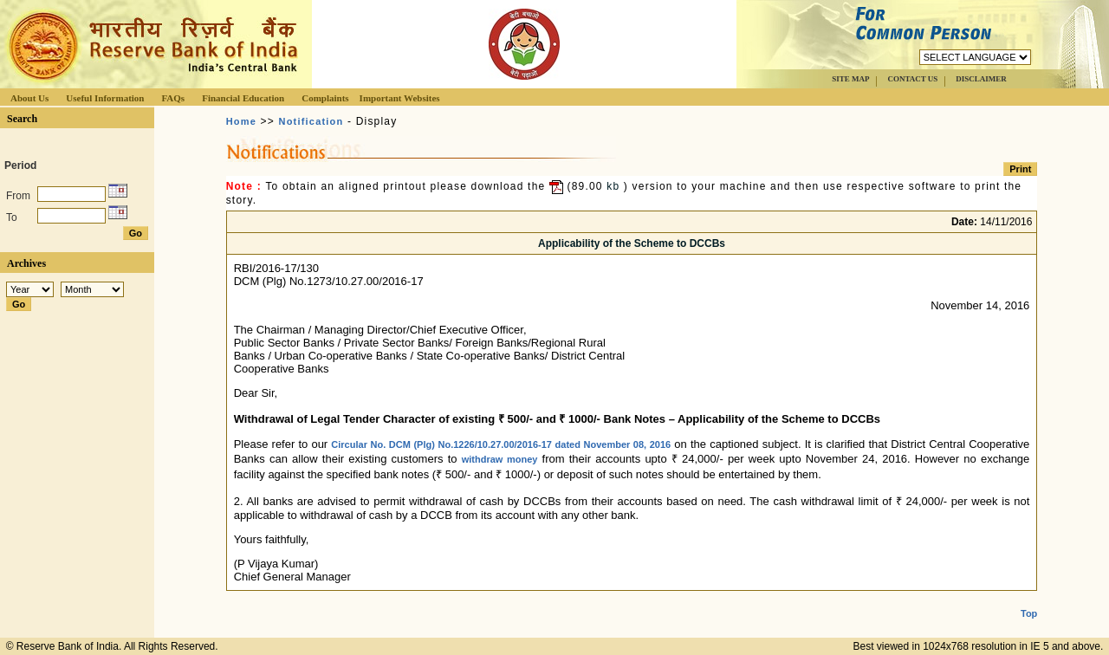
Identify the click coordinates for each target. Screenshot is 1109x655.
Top (1029, 599)
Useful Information (105, 98)
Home (241, 121)
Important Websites (400, 98)
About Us (29, 98)
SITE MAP (850, 79)
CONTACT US (912, 79)
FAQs (173, 98)
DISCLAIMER (981, 79)
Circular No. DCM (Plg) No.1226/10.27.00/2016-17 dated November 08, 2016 (501, 444)
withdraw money (500, 459)
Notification (311, 121)
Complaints (325, 98)
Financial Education (243, 98)
